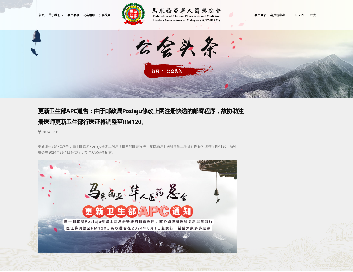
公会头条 (174, 71)
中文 (313, 15)
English (300, 15)
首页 (155, 71)
